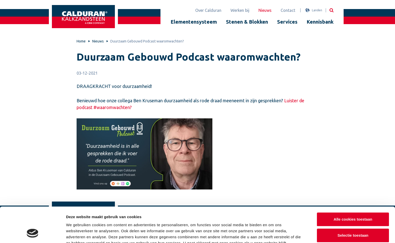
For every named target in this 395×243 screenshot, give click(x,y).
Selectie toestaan (353, 203)
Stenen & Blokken (247, 22)
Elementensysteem (194, 22)
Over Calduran (208, 10)
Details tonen (272, 233)
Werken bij (240, 10)
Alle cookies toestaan (353, 187)
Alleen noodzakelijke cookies (353, 219)
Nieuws (265, 10)
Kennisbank (320, 22)
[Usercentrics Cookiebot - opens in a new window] (33, 233)
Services (287, 22)
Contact (288, 10)
